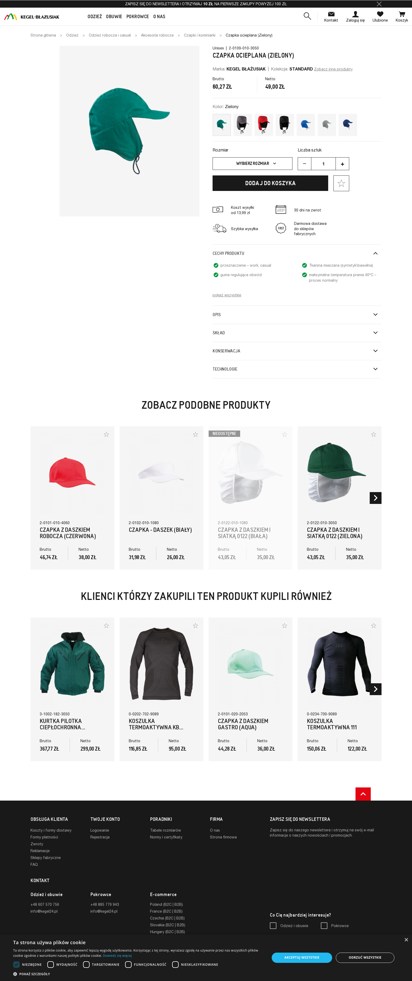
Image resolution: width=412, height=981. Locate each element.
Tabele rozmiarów (165, 830)
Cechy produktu (228, 253)
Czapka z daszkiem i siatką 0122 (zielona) (334, 533)
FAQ (34, 864)
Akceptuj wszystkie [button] (301, 957)
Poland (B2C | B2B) (166, 904)
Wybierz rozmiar (256, 163)
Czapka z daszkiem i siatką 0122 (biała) (244, 533)
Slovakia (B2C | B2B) (167, 925)
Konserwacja (226, 351)
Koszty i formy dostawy (50, 830)
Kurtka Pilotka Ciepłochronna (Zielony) (61, 727)
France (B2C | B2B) (166, 911)
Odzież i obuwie (294, 925)
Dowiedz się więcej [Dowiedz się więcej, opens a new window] (117, 955)
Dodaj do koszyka (270, 183)
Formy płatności (44, 837)
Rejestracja (100, 837)
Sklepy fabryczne (45, 857)
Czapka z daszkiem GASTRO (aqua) (243, 724)
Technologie (225, 369)
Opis (216, 314)
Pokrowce (340, 925)
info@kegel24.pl (44, 911)
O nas (215, 830)
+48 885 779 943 (104, 904)
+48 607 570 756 (44, 904)
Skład (219, 333)
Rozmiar (220, 149)
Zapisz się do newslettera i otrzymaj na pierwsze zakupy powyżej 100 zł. (206, 4)
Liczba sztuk (310, 149)
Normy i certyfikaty (166, 837)
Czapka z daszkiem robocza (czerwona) (68, 533)
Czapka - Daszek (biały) (160, 530)
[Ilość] (323, 164)
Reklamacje (40, 850)
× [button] (406, 940)
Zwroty (36, 844)
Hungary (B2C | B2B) (167, 931)
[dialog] (206, 957)
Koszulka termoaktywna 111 (332, 724)
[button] (379, 4)
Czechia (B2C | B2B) (167, 918)
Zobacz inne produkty (333, 69)
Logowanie (99, 830)
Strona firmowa (223, 837)
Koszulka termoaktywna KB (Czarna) (154, 727)
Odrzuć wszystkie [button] (365, 957)
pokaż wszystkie (227, 295)
